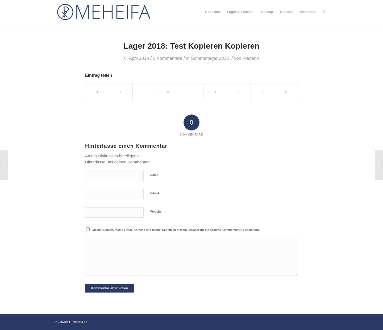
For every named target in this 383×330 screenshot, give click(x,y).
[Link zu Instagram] (324, 321)
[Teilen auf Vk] (239, 92)
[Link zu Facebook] (316, 321)
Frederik (251, 58)
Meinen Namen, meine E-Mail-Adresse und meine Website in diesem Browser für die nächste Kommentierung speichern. (176, 229)
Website (155, 211)
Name (154, 174)
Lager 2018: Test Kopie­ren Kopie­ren (191, 45)
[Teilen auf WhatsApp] (144, 92)
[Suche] (324, 12)
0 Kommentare (167, 58)
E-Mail (154, 193)
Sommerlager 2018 (210, 58)
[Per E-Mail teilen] (286, 92)
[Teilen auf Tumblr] (215, 92)
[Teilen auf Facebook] (97, 92)
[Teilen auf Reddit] (262, 92)
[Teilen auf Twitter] (121, 92)
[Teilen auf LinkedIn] (191, 92)
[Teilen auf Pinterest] (168, 92)
